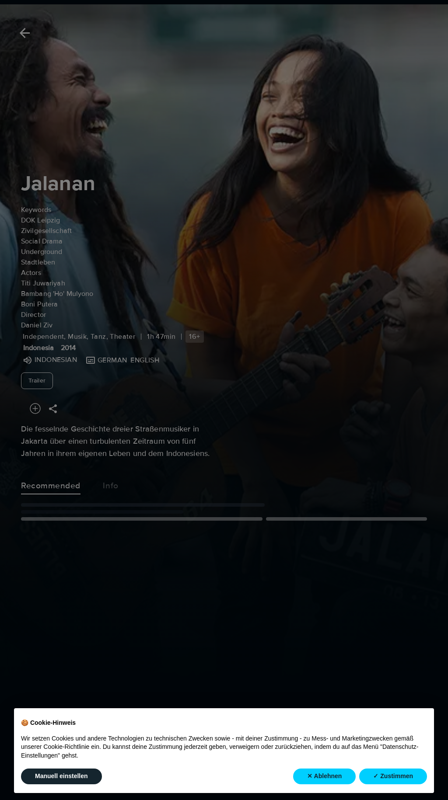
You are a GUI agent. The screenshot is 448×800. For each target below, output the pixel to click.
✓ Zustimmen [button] (393, 775)
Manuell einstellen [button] (61, 775)
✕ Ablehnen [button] (324, 775)
